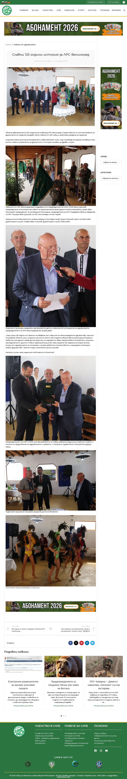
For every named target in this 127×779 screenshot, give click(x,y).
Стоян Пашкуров (46, 61)
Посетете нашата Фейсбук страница (22, 588)
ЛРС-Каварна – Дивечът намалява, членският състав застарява (104, 685)
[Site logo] (7, 10)
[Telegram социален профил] (92, 643)
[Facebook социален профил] (70, 643)
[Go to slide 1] (61, 715)
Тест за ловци (113, 2)
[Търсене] (124, 10)
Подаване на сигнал (95, 2)
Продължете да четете (23, 706)
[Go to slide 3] (65, 715)
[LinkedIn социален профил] (87, 643)
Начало (8, 45)
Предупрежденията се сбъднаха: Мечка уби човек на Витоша (63, 685)
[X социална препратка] (76, 643)
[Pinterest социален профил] (81, 643)
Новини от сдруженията (25, 45)
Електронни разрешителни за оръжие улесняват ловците (23, 685)
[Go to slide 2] (63, 715)
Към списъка (51, 628)
